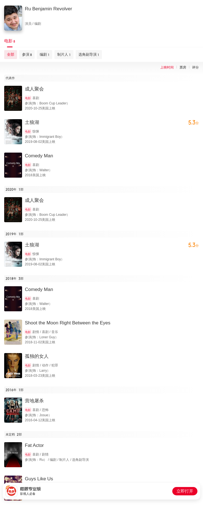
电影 (28, 98)
